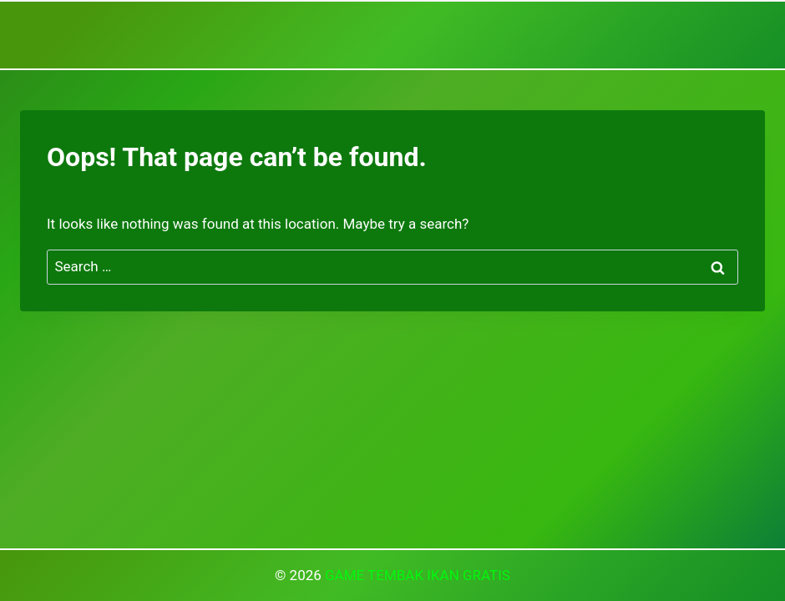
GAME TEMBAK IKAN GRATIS (417, 575)
